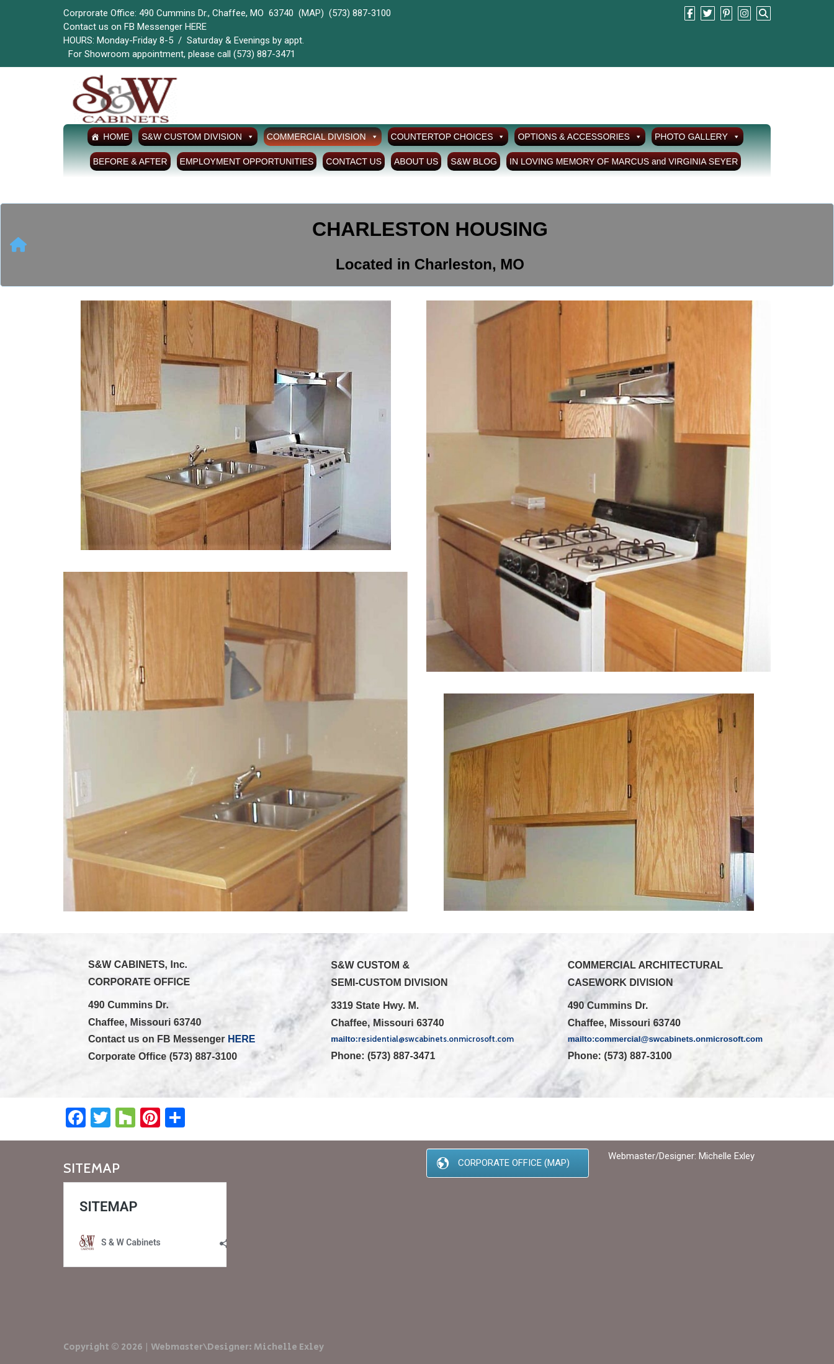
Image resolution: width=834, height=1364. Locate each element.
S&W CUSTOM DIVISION (197, 136)
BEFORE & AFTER (130, 161)
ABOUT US (416, 161)
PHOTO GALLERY (697, 136)
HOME (116, 137)
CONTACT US (354, 161)
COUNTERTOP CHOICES (448, 136)
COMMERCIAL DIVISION (323, 136)
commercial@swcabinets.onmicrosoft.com (678, 1039)
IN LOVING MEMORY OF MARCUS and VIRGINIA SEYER (623, 161)
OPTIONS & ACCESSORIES (580, 136)
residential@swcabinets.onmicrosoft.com (436, 1039)
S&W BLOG (474, 161)
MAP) (313, 13)
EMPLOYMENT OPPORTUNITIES (247, 161)
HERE (196, 26)
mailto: (581, 1039)
